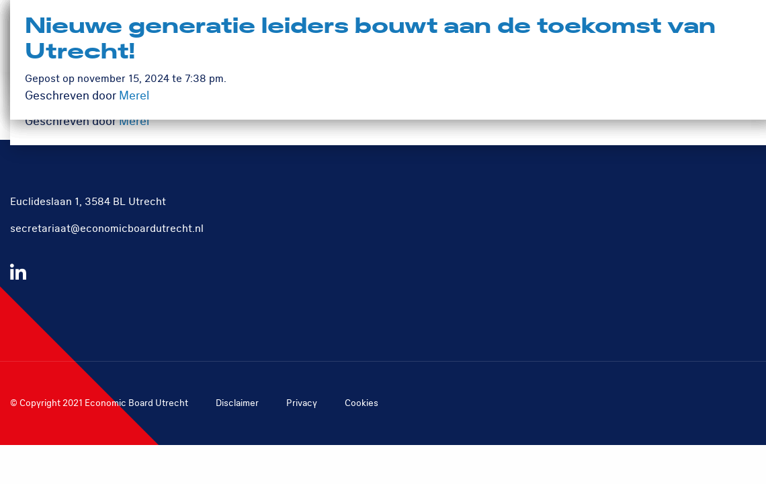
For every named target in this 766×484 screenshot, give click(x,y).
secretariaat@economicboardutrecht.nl (107, 228)
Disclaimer (237, 403)
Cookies (361, 403)
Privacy (301, 403)
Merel (134, 121)
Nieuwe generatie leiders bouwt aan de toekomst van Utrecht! (370, 39)
